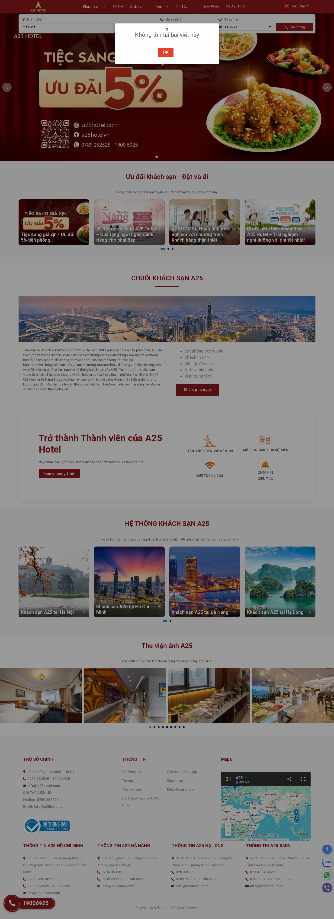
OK (166, 52)
